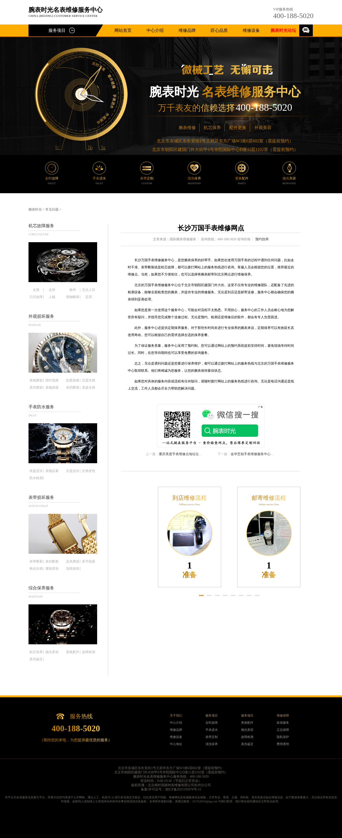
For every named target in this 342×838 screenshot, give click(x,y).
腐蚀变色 (52, 568)
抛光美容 (52, 652)
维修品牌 (187, 30)
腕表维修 (187, 127)
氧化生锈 (36, 568)
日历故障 (36, 297)
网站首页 (123, 30)
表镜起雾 (52, 471)
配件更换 (237, 127)
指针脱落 (52, 380)
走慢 (36, 290)
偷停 (72, 290)
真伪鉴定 (36, 659)
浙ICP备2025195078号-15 (183, 789)
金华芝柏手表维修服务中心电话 (254, 454)
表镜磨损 (36, 380)
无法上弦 (88, 290)
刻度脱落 (72, 380)
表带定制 (211, 737)
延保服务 (283, 722)
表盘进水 (36, 471)
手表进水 (211, 730)
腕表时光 (35, 209)
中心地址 (176, 744)
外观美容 (262, 127)
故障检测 (88, 652)
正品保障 (283, 730)
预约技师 (262, 239)
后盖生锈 (88, 380)
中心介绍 (155, 30)
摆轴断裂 (72, 297)
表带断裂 (36, 561)
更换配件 (72, 652)
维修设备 (251, 30)
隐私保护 (283, 737)
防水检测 (36, 478)
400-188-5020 (293, 15)
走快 (52, 290)
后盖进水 (72, 471)
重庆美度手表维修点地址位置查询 (184, 454)
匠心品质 (219, 30)
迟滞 (88, 297)
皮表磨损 (72, 561)
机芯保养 (212, 127)
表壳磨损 (36, 387)
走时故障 (211, 722)
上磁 (52, 297)
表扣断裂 (52, 561)
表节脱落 (88, 561)
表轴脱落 (52, 387)
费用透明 (283, 744)
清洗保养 (211, 744)
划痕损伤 (72, 568)
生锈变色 (88, 471)
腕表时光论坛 (283, 30)
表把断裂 (72, 387)
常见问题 (52, 209)
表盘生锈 (88, 387)
